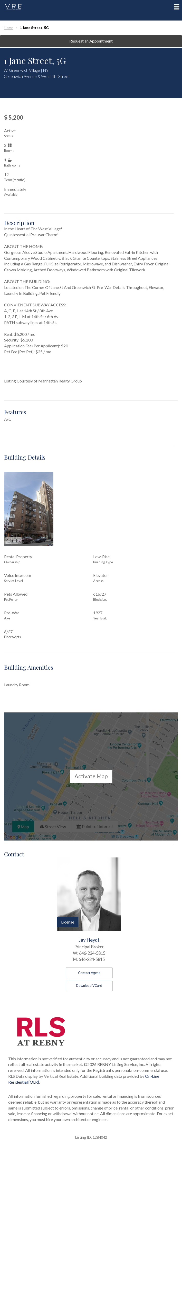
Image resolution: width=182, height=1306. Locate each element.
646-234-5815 (92, 953)
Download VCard (89, 985)
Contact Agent (89, 973)
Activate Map (91, 776)
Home (8, 27)
